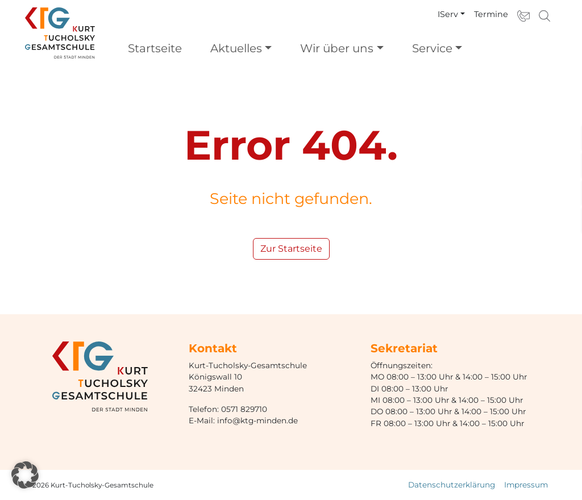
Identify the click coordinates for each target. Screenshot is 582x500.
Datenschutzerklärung (451, 484)
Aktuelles (236, 48)
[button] (25, 475)
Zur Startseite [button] (291, 248)
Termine (491, 14)
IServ (448, 14)
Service (432, 48)
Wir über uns (336, 48)
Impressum (526, 484)
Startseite (155, 48)
